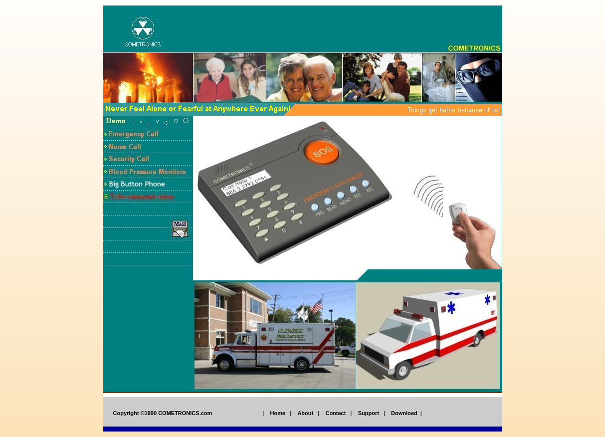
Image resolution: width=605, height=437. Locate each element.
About (305, 413)
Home (278, 413)
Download (404, 413)
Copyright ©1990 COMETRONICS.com (162, 413)
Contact (335, 413)
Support (368, 413)
